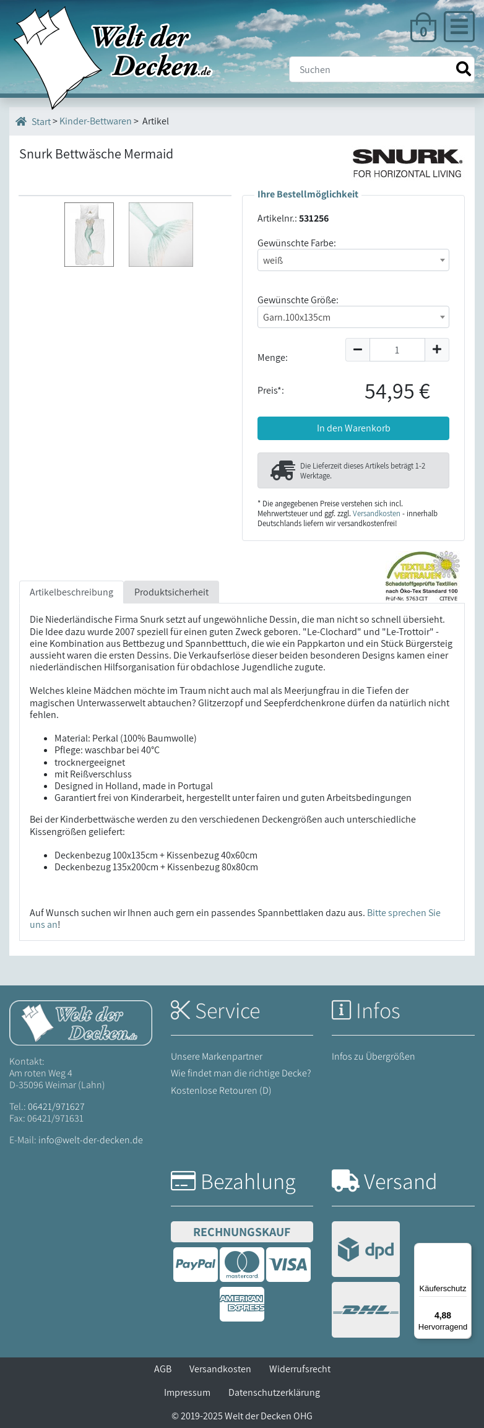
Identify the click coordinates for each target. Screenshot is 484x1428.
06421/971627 (56, 1106)
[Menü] (464, 1250)
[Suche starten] (463, 69)
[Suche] (382, 69)
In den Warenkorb (354, 428)
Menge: (272, 357)
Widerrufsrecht (300, 1368)
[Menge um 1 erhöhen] (437, 349)
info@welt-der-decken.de (90, 1139)
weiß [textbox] (273, 260)
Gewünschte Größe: (298, 300)
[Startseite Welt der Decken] (80, 1021)
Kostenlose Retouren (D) (221, 1090)
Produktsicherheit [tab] (171, 592)
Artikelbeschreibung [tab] (71, 592)
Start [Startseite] (33, 121)
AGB (162, 1368)
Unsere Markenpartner (216, 1056)
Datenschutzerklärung (274, 1392)
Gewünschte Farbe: (296, 243)
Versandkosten (376, 513)
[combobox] (353, 260)
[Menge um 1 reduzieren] (357, 349)
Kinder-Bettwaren (95, 121)
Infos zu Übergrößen (373, 1056)
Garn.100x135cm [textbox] (297, 317)
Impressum (187, 1392)
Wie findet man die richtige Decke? (241, 1073)
